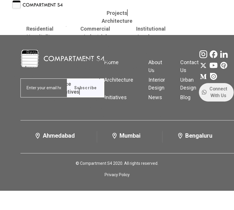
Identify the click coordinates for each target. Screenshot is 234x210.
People (116, 84)
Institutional (151, 29)
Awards (95, 115)
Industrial (95, 37)
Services (22, 76)
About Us (88, 76)
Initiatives (67, 92)
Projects (117, 13)
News (95, 107)
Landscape (151, 37)
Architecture (117, 21)
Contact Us (191, 107)
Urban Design (95, 60)
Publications (40, 100)
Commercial (95, 29)
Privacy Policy (117, 174)
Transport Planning (95, 68)
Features (40, 115)
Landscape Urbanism (40, 68)
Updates (151, 115)
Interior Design (95, 44)
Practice (61, 84)
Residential (39, 29)
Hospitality (40, 37)
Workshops (95, 100)
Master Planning (151, 68)
